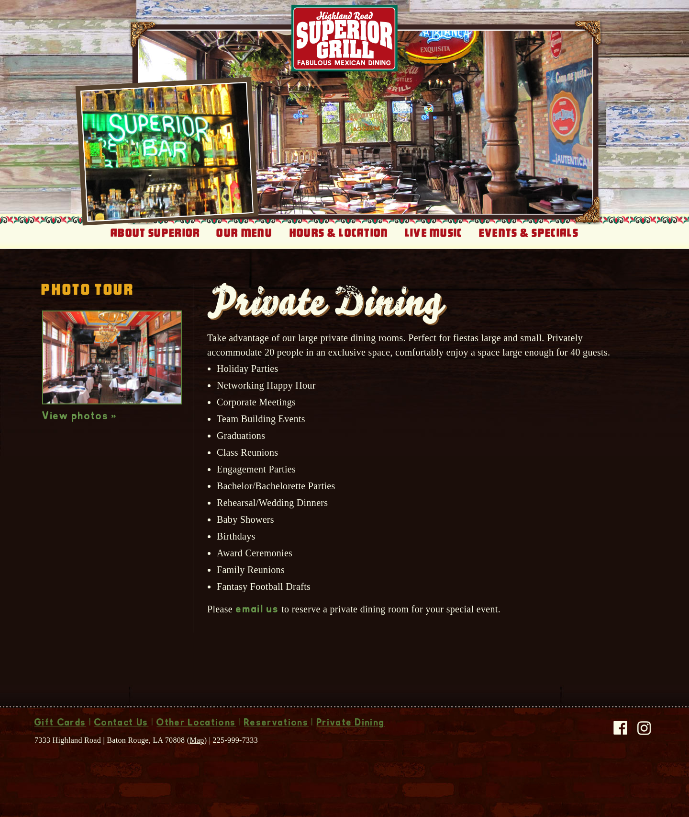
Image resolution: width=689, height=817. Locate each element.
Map (196, 740)
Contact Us (121, 723)
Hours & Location (339, 233)
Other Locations (196, 723)
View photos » (79, 417)
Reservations (276, 723)
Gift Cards (60, 723)
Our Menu (244, 233)
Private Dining (351, 723)
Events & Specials (528, 233)
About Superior (155, 233)
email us (257, 610)
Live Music (434, 233)
